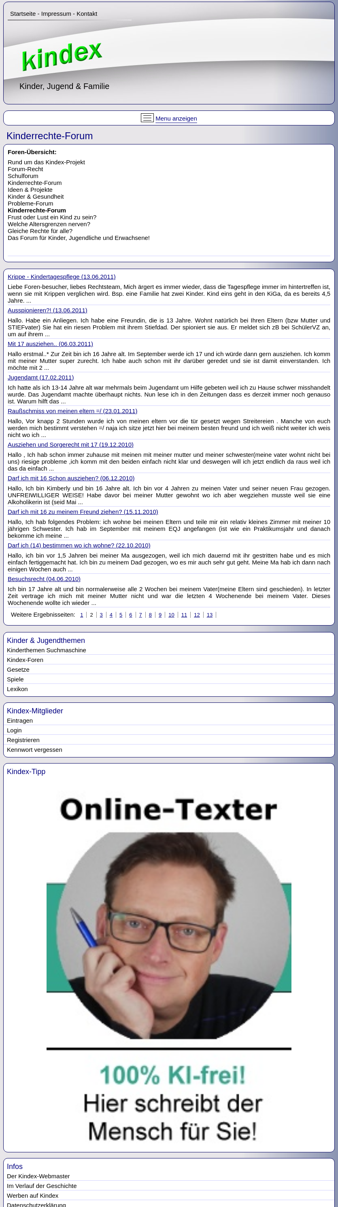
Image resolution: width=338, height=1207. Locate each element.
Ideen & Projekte (30, 189)
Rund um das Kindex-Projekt (46, 162)
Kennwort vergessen (34, 749)
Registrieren (23, 739)
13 (210, 615)
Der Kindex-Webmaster (38, 1176)
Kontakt (87, 13)
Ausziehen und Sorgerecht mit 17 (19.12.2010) (71, 444)
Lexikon (17, 688)
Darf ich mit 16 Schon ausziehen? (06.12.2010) (71, 478)
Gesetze (18, 669)
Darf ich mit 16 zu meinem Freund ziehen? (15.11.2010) (83, 511)
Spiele (15, 679)
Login (14, 730)
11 (184, 615)
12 (197, 615)
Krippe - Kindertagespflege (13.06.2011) (62, 276)
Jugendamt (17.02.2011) (41, 377)
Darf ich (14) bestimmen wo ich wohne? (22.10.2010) (79, 545)
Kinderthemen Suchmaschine (46, 650)
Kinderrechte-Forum (35, 182)
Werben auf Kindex (32, 1195)
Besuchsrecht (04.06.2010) (44, 578)
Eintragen (20, 720)
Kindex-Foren (25, 659)
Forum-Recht (25, 168)
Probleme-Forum (30, 203)
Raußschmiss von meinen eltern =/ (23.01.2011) (73, 410)
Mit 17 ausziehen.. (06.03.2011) (50, 343)
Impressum (56, 13)
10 (171, 615)
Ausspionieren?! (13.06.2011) (47, 310)
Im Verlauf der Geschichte (42, 1185)
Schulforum (23, 175)
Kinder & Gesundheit (36, 196)
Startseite (23, 13)
